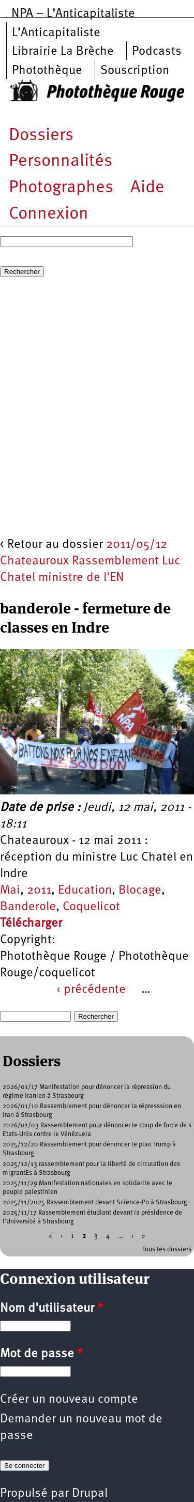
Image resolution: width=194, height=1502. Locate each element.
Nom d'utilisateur (51, 1308)
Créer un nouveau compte (69, 1399)
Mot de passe (41, 1354)
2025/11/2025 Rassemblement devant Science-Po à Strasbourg (95, 1202)
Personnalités (60, 161)
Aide (147, 187)
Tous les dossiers (166, 1249)
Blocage (139, 890)
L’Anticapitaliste (56, 33)
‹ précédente (91, 990)
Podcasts (157, 51)
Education (85, 890)
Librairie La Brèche (63, 51)
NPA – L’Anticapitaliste (73, 14)
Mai (10, 890)
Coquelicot (91, 907)
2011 (39, 890)
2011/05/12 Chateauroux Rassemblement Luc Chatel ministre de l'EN (90, 561)
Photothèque (47, 71)
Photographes (61, 187)
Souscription (134, 71)
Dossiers (41, 135)
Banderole (28, 907)
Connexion (48, 214)
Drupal (90, 1494)
